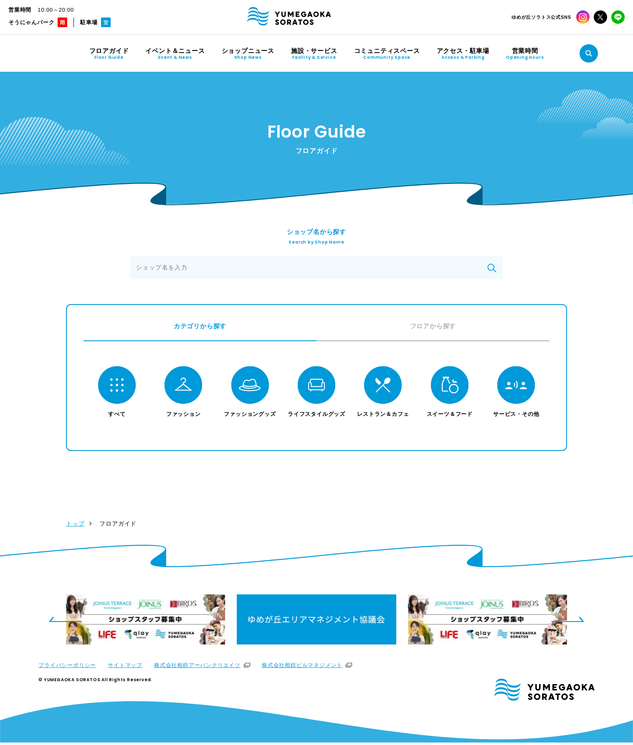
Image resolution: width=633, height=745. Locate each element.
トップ (75, 526)
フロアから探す (433, 326)
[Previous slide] (65, 621)
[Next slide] (568, 621)
